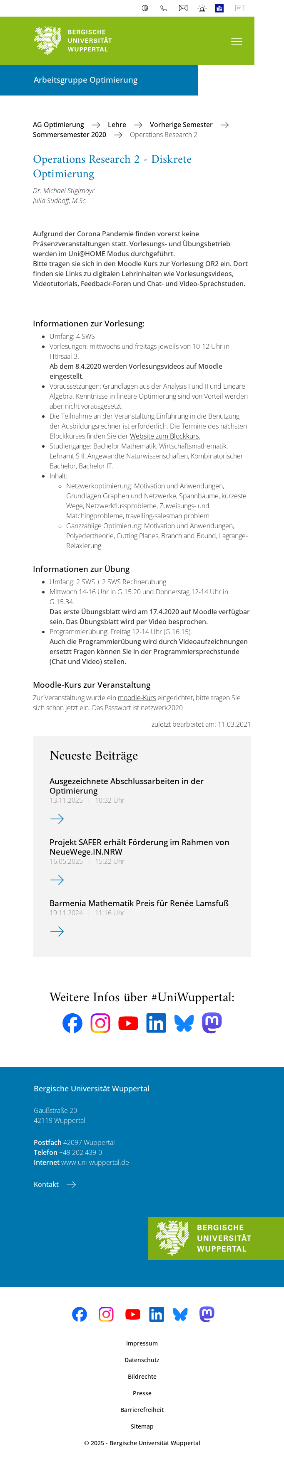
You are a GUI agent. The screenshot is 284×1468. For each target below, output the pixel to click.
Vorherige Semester (182, 124)
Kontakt (47, 1184)
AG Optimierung (59, 124)
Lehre (118, 124)
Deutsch (241, 8)
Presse (142, 1393)
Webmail (184, 8)
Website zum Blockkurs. (165, 436)
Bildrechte (142, 1376)
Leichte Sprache (221, 8)
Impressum (142, 1343)
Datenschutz (142, 1360)
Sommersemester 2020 (70, 134)
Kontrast (147, 8)
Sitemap (142, 1426)
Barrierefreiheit (142, 1410)
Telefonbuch (165, 8)
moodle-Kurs (137, 697)
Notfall (202, 8)
